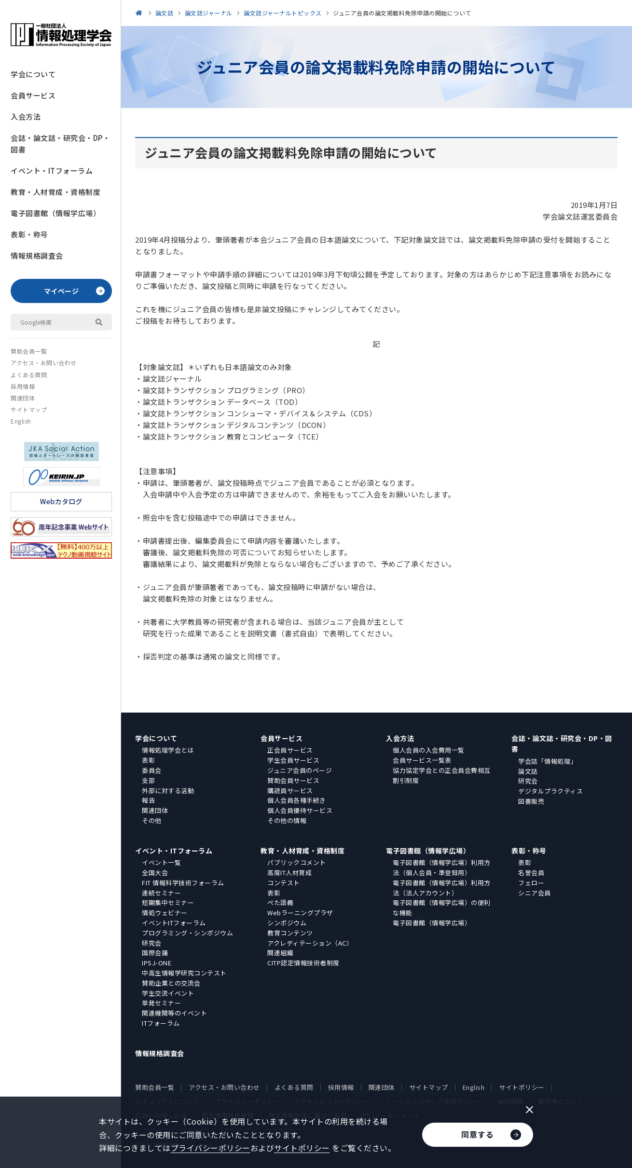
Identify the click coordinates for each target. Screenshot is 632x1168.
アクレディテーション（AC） (310, 943)
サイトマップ (29, 409)
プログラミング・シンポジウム (187, 932)
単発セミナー (161, 1002)
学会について (33, 74)
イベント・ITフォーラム (52, 170)
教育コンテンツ (290, 932)
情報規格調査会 (37, 255)
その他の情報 (286, 820)
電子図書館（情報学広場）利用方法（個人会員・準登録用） (442, 867)
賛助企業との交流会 (171, 983)
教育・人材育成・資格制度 (55, 192)
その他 (152, 820)
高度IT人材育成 (289, 872)
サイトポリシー (522, 1087)
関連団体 (23, 398)
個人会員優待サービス (299, 810)
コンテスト (283, 882)
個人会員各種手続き (296, 800)
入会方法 (26, 116)
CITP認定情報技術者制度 (303, 962)
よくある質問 (29, 375)
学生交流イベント (168, 993)
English (21, 421)
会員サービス (33, 95)
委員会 (152, 770)
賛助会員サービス (293, 780)
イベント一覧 (161, 862)
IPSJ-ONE (156, 962)
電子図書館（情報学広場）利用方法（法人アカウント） (442, 887)
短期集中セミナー (168, 902)
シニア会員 (534, 892)
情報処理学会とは (168, 750)
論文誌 (528, 771)
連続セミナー (161, 892)
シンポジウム (286, 922)
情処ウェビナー (165, 912)
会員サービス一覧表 (422, 760)
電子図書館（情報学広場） (55, 213)
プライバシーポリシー (210, 1148)
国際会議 (155, 952)
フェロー (531, 882)
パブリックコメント (296, 862)
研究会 (528, 780)
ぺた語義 (280, 902)
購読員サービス (290, 790)
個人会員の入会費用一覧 (429, 750)
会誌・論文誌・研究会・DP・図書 (60, 143)
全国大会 (155, 872)
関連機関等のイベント (174, 1012)
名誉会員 (531, 872)
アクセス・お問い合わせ (44, 362)
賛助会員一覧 (29, 351)
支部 (148, 780)
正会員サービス (290, 750)
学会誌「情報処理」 (547, 761)
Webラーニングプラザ (300, 912)
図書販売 (531, 801)
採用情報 (23, 386)
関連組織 (280, 952)
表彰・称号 (29, 234)
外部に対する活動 (168, 790)
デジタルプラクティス (550, 791)
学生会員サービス (293, 760)
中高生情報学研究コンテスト (184, 972)
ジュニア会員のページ (299, 770)
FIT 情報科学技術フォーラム (183, 882)
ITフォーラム (161, 1023)
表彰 (148, 760)
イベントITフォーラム (174, 922)
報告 (148, 800)
